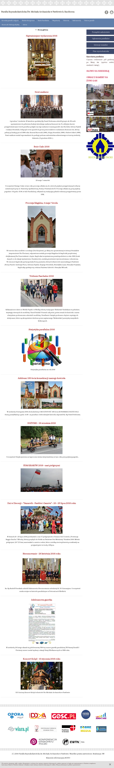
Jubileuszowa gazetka (41, 600)
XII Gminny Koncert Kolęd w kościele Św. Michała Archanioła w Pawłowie (43, 692)
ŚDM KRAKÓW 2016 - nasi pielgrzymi (41, 465)
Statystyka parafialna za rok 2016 (42, 370)
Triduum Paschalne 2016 (41, 276)
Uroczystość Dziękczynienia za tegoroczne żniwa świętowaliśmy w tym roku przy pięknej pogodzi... (42, 457)
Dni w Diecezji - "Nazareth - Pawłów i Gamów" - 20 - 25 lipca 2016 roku (41, 503)
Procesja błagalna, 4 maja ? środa (41, 203)
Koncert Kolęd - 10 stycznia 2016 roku (41, 659)
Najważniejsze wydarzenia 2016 (41, 36)
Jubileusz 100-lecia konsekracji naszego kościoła (41, 378)
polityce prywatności (74, 765)
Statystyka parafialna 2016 (42, 329)
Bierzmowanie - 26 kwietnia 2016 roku (41, 553)
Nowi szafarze (42, 92)
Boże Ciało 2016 (41, 146)
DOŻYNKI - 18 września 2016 (41, 423)
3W (103, 754)
